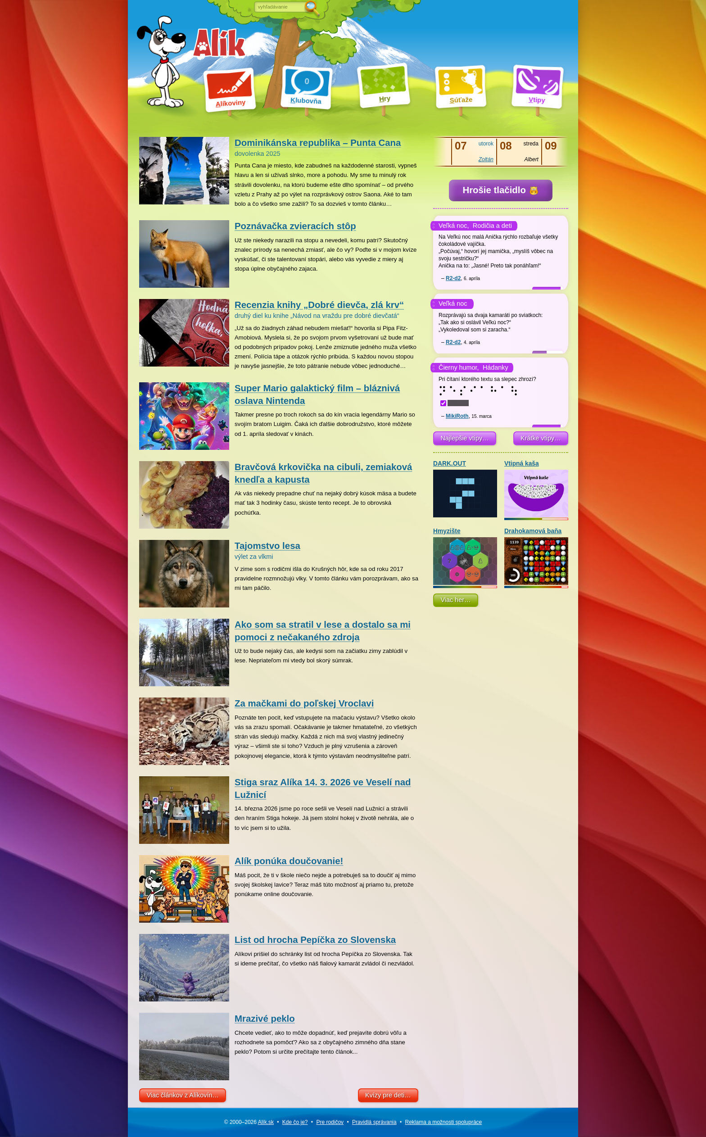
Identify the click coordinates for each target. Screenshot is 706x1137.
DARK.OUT (465, 488)
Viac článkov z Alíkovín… (182, 1095)
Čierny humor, (459, 367)
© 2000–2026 (249, 1122)
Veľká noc (453, 303)
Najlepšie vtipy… (464, 438)
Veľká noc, (454, 225)
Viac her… (455, 599)
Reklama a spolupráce (443, 1122)
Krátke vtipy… (540, 438)
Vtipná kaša (536, 488)
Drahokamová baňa (536, 556)
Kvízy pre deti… (388, 1095)
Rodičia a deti (492, 225)
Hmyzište (465, 556)
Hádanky (495, 367)
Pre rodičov (330, 1122)
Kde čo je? (295, 1122)
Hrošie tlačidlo (500, 190)
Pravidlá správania (374, 1122)
